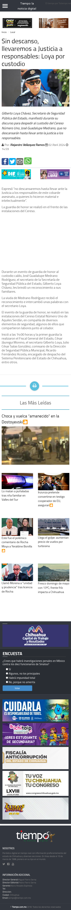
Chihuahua (10, 894)
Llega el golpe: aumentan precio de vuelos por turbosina (53, 536)
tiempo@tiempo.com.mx (16, 897)
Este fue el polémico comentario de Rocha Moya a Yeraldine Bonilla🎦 (17, 538)
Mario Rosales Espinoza (17, 885)
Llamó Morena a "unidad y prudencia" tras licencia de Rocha (17, 581)
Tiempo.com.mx (19, 906)
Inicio (4, 32)
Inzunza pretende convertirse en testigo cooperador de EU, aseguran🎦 (53, 493)
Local (12, 32)
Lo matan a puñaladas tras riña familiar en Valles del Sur (17, 490)
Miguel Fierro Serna (19, 879)
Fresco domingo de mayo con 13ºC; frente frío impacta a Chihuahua (53, 582)
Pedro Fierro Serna (19, 882)
